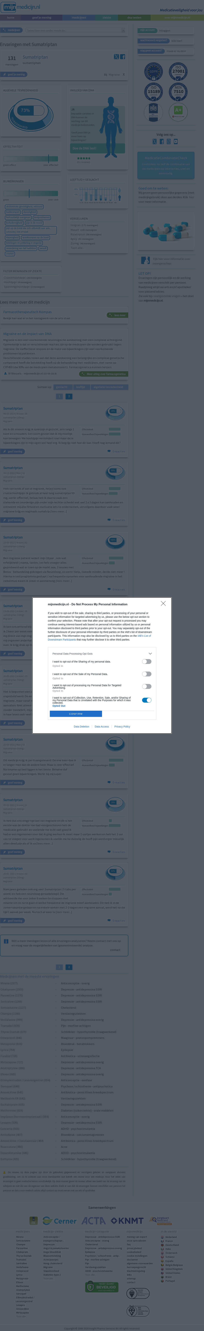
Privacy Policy (122, 726)
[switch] (146, 661)
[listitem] (102, 653)
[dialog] (102, 665)
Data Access (102, 726)
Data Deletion (81, 726)
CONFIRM (76, 714)
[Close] (164, 604)
